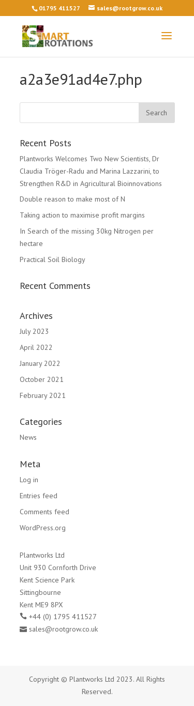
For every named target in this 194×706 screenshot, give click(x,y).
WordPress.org (43, 527)
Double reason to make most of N (72, 199)
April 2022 (36, 347)
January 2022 (40, 363)
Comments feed (44, 511)
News (28, 437)
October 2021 (42, 379)
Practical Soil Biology (52, 259)
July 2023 (34, 331)
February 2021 (43, 395)
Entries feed (38, 495)
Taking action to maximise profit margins (82, 215)
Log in (29, 479)
